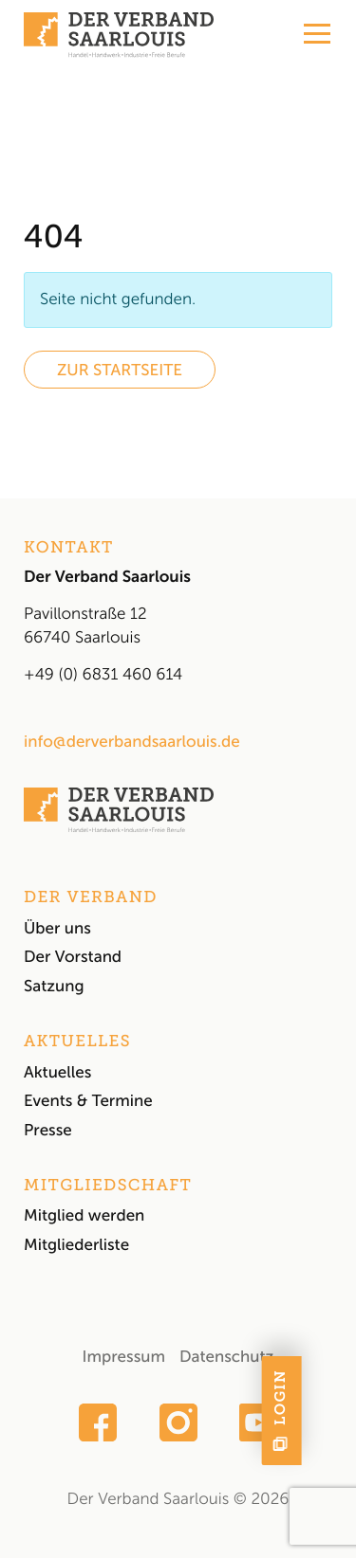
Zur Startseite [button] (119, 370)
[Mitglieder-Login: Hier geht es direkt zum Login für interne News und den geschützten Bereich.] (336, 1410)
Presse (48, 1130)
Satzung (54, 986)
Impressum (124, 1357)
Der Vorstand (73, 957)
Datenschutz (226, 1357)
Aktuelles (57, 1072)
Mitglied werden (84, 1215)
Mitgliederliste (76, 1245)
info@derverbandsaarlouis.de (132, 742)
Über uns (57, 928)
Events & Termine (88, 1101)
